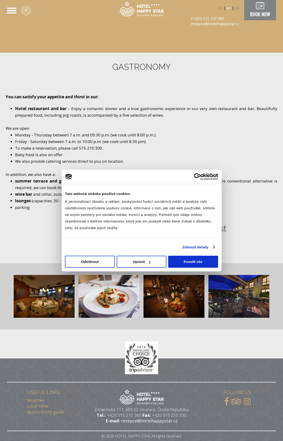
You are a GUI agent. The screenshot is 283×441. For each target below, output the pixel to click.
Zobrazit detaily (195, 247)
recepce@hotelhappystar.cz (215, 23)
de (237, 8)
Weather (35, 400)
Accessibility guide (45, 412)
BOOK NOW (260, 14)
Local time (37, 406)
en (229, 8)
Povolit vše (193, 262)
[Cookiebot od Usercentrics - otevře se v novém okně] (197, 176)
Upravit (142, 262)
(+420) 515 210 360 (207, 18)
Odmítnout (90, 262)
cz (221, 8)
